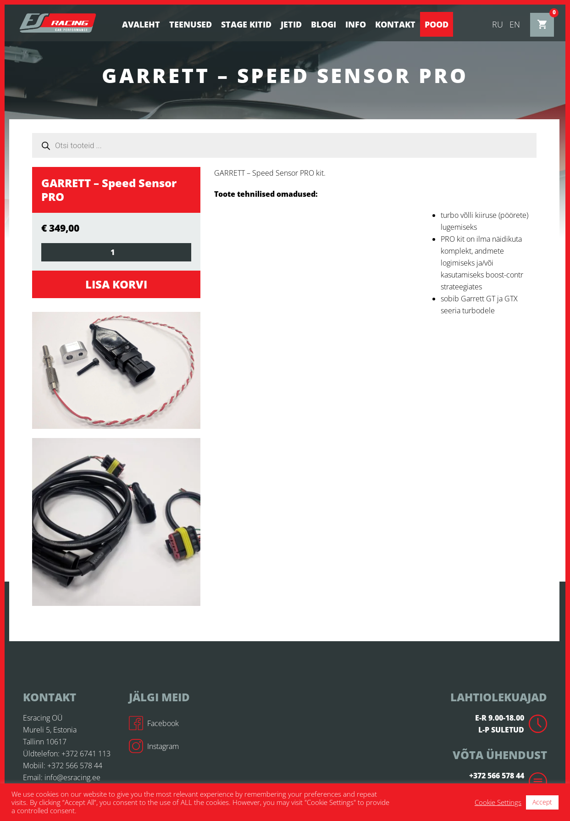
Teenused (190, 24)
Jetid (291, 24)
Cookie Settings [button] (498, 802)
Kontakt (395, 24)
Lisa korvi (116, 284)
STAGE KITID (246, 24)
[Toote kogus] (116, 252)
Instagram (154, 746)
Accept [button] (542, 802)
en (514, 24)
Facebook (154, 723)
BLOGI (323, 24)
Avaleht (141, 24)
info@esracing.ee (72, 777)
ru (497, 24)
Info (355, 24)
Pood (436, 24)
